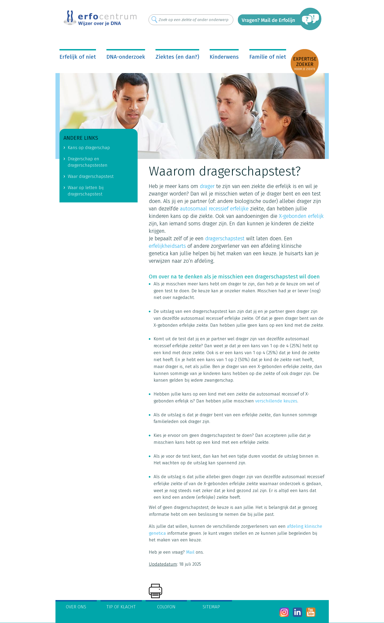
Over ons (76, 607)
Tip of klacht (121, 607)
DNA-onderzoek (125, 56)
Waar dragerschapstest (91, 176)
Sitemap (211, 607)
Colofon (166, 607)
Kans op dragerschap (89, 147)
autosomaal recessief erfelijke (214, 208)
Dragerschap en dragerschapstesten (87, 162)
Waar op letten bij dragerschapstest (85, 191)
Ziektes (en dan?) (177, 56)
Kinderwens (224, 56)
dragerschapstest (225, 238)
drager (207, 186)
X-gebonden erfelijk (301, 216)
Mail (190, 552)
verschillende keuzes (276, 401)
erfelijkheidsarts (167, 246)
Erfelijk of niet (77, 56)
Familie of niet (267, 56)
